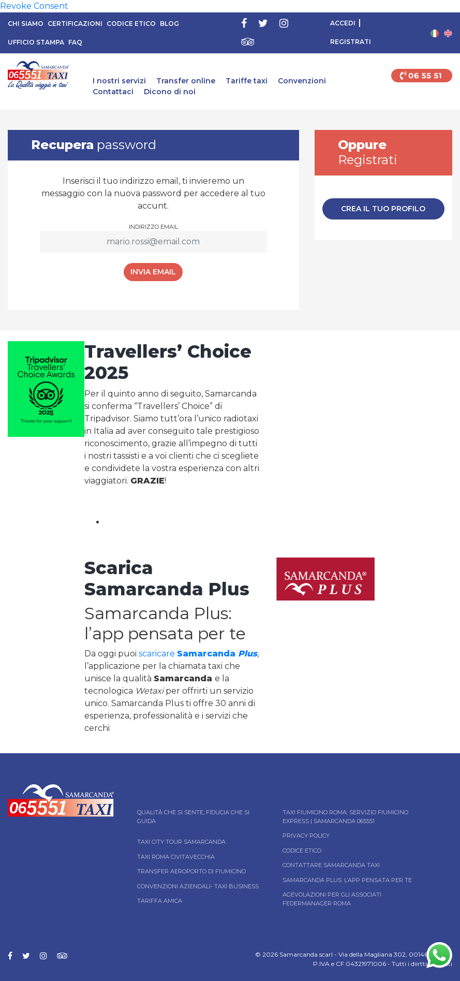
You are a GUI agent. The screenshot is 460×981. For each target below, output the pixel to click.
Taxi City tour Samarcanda (181, 841)
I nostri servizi (119, 80)
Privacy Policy (306, 835)
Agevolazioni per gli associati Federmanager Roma (332, 899)
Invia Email (153, 271)
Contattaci (113, 91)
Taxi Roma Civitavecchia (176, 856)
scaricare (198, 653)
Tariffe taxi (247, 80)
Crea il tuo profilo (383, 208)
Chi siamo (25, 23)
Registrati (350, 42)
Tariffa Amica (159, 900)
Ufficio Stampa (36, 42)
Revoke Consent (34, 6)
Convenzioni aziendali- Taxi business (198, 886)
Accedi (342, 23)
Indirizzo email (153, 226)
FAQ (75, 42)
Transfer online (185, 80)
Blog (169, 23)
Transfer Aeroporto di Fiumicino (191, 871)
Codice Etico (131, 23)
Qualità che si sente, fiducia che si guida (193, 817)
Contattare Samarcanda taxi (331, 865)
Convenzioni (302, 80)
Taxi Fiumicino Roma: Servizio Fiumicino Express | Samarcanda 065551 (345, 817)
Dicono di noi (170, 91)
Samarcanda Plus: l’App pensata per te (347, 880)
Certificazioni (75, 23)
